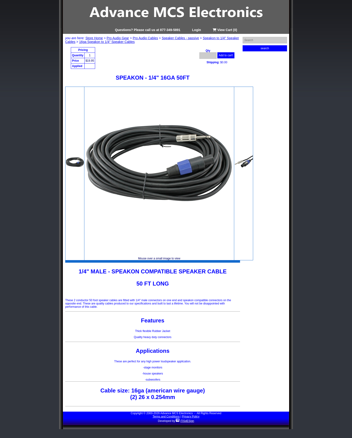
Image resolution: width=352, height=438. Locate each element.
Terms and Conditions (166, 416)
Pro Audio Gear (118, 38)
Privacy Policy (191, 416)
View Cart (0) (225, 30)
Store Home (94, 38)
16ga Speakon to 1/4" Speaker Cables (107, 42)
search (265, 48)
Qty (208, 50)
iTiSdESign (187, 421)
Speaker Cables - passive (180, 38)
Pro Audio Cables (145, 38)
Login (196, 30)
